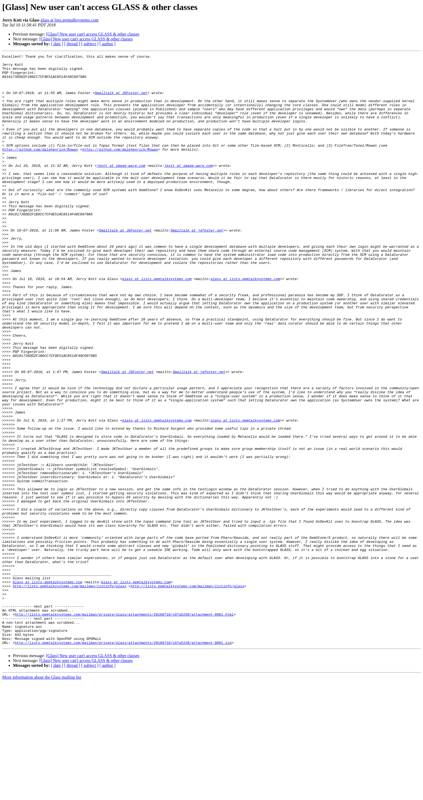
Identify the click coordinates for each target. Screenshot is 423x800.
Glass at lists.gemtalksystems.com (47, 687)
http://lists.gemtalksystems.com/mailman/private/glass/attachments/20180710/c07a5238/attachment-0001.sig (123, 760)
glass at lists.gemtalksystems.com (69, 20)
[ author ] (108, 44)
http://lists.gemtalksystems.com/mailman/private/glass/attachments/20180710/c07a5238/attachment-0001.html (124, 726)
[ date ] (57, 44)
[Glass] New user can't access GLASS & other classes (92, 34)
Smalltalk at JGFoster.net (121, 100)
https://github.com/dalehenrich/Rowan (40, 168)
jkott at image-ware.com (121, 188)
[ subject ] (89, 44)
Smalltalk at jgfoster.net (196, 265)
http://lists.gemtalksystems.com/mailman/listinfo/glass (69, 692)
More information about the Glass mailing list (41, 795)
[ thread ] (72, 44)
